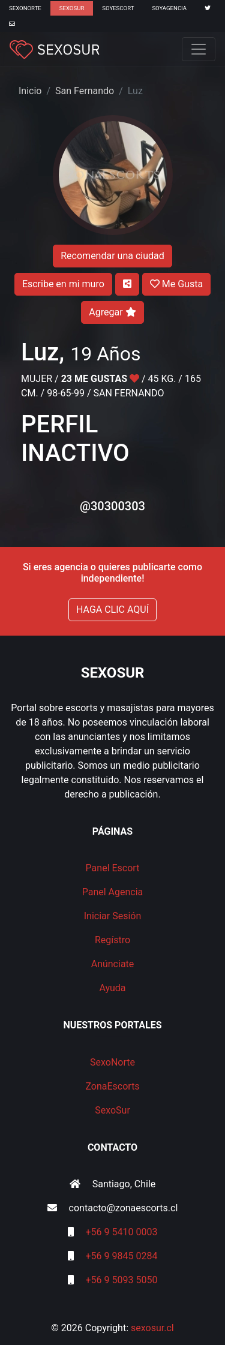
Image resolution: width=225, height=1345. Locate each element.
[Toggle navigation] (198, 49)
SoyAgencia (169, 8)
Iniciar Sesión (113, 916)
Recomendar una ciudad (112, 255)
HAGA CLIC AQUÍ (112, 609)
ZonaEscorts (112, 1086)
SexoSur (71, 8)
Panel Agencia (112, 892)
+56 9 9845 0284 (122, 1256)
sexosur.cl (152, 1328)
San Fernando (84, 91)
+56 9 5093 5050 (122, 1280)
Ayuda (112, 988)
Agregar (112, 312)
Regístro (112, 940)
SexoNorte (25, 8)
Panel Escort (113, 868)
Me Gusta (176, 284)
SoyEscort (118, 8)
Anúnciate (112, 964)
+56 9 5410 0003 (122, 1232)
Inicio (30, 91)
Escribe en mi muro (63, 284)
